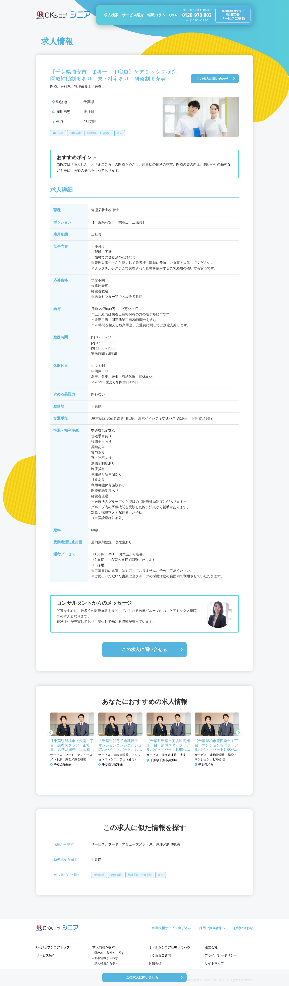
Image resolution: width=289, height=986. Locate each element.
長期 (119, 133)
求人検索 (111, 15)
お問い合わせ (243, 928)
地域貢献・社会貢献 (99, 133)
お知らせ (155, 963)
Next (239, 733)
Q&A (173, 15)
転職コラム (156, 15)
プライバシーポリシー (221, 955)
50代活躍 (75, 133)
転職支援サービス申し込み (171, 928)
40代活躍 (58, 133)
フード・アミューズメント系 (130, 844)
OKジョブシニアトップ (53, 947)
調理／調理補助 (168, 844)
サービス (98, 844)
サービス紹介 (133, 15)
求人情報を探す (103, 947)
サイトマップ (214, 963)
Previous (50, 733)
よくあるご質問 (160, 955)
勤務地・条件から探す (109, 952)
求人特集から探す (106, 963)
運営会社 (211, 947)
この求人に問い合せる (144, 649)
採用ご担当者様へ (212, 928)
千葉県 (96, 859)
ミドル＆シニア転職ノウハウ (169, 947)
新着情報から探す (106, 958)
